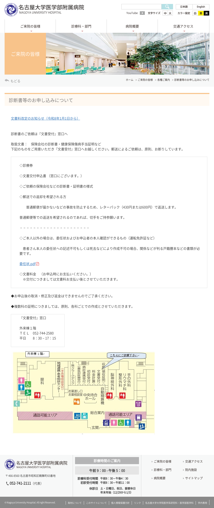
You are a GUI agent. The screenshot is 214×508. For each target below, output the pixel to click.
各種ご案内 (163, 80)
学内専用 (202, 503)
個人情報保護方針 (120, 503)
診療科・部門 (81, 26)
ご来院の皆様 (30, 26)
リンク (137, 503)
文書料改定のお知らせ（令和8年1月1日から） (45, 118)
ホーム (129, 80)
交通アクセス (183, 26)
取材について (75, 503)
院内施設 (191, 469)
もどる (15, 80)
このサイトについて (96, 503)
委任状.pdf (27, 263)
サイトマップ (194, 478)
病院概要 (132, 26)
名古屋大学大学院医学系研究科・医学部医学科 (169, 503)
